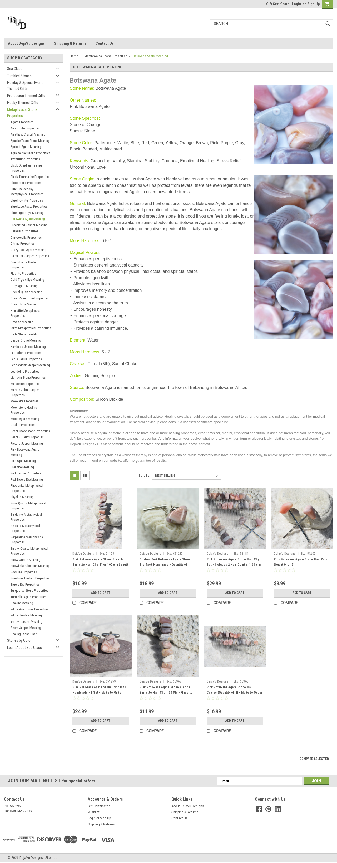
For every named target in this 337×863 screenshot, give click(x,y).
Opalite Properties (23, 425)
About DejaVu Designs (26, 43)
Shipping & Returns (70, 43)
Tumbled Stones (19, 75)
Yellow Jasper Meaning (26, 622)
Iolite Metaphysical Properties (31, 328)
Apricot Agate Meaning (26, 147)
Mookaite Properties (24, 401)
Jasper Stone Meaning (26, 340)
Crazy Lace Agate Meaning (28, 250)
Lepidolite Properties (25, 371)
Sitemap (51, 858)
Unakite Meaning (22, 603)
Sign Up (313, 4)
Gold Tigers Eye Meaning (27, 280)
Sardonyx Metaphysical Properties (26, 517)
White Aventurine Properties (29, 609)
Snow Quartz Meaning (26, 560)
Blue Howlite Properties (27, 200)
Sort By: (144, 476)
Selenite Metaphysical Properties (25, 528)
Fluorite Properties (23, 273)
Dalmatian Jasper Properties (30, 256)
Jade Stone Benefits (24, 334)
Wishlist (94, 812)
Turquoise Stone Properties (29, 591)
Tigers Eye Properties (25, 584)
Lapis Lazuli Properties (26, 359)
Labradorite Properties (26, 353)
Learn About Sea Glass (24, 647)
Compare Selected (314, 759)
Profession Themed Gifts (26, 95)
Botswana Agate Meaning (28, 219)
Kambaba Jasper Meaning (28, 347)
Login (296, 4)
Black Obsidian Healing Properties (26, 168)
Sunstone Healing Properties (30, 578)
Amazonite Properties (25, 128)
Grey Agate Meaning (24, 286)
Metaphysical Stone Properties (22, 112)
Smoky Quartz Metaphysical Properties (29, 551)
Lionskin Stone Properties (28, 377)
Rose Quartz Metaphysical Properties (28, 505)
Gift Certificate (277, 4)
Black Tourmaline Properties (30, 177)
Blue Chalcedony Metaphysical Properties (27, 191)
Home (74, 56)
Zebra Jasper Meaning (26, 628)
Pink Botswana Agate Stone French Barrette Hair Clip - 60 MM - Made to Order (166, 692)
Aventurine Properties (25, 159)
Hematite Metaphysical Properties (26, 313)
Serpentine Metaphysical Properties (27, 539)
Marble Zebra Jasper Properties (25, 392)
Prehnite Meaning (22, 467)
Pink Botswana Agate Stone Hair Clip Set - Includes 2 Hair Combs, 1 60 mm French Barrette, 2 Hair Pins (234, 565)
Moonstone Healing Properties (24, 410)
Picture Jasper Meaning (27, 443)
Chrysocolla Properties (26, 237)
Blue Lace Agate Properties (29, 206)
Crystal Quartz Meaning (26, 292)
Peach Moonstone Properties (30, 431)
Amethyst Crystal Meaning (28, 134)
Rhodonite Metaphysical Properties (27, 488)
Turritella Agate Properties (28, 597)
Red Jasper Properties (26, 473)
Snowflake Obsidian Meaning (30, 566)
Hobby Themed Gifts (22, 102)
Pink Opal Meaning (23, 461)
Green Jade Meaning (24, 304)
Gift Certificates (99, 806)
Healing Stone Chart (24, 634)
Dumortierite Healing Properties (24, 264)
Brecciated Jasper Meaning (29, 225)
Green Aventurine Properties (30, 298)
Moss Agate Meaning (25, 419)
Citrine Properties (22, 243)
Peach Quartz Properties (27, 437)
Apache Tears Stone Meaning (30, 141)
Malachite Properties (25, 384)
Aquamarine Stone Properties (30, 153)
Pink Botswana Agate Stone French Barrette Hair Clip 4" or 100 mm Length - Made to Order (100, 565)
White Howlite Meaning (26, 615)
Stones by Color (19, 640)
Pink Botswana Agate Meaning (25, 452)
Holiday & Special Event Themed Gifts (25, 85)
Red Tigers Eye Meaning (27, 479)
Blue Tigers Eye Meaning (27, 213)
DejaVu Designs (83, 553)
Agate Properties (22, 122)
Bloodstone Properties (26, 183)
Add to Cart (100, 593)
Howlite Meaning (22, 322)
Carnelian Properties (24, 231)
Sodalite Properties (24, 572)
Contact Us (105, 43)
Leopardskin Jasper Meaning (30, 365)
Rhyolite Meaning (22, 497)
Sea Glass (14, 68)
